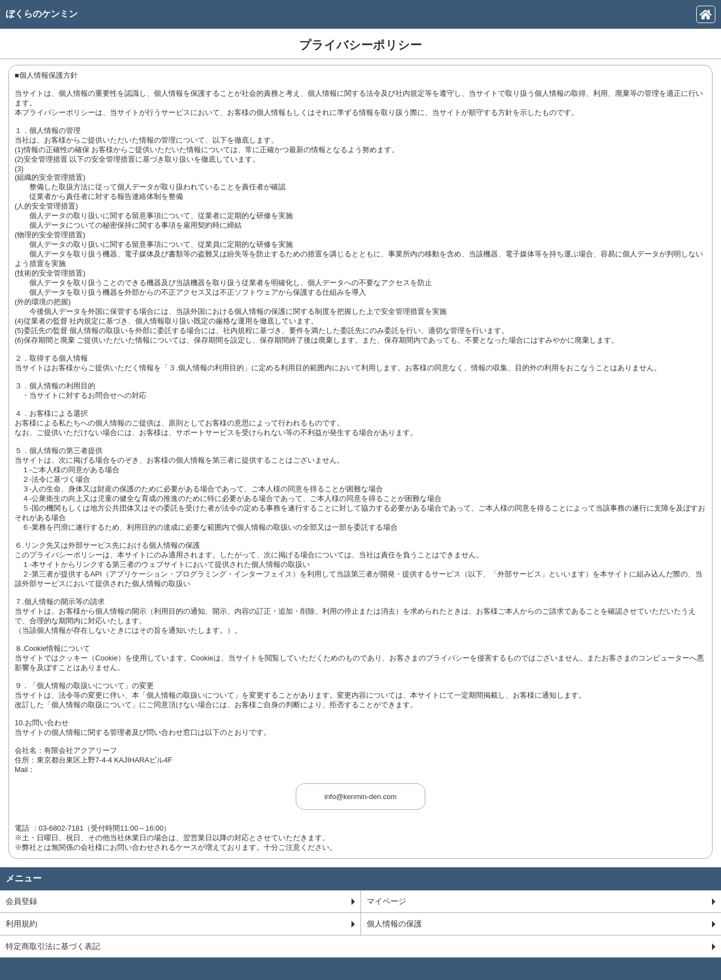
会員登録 (180, 901)
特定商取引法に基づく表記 (360, 946)
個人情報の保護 (541, 923)
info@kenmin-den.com (360, 796)
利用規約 (180, 923)
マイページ (541, 901)
